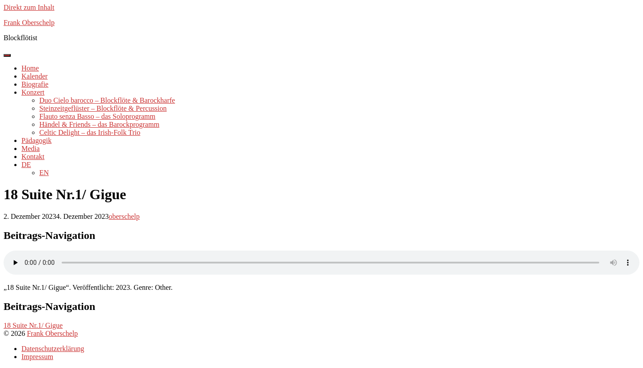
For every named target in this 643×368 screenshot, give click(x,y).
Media (30, 148)
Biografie (34, 84)
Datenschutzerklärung (52, 348)
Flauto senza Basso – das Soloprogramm (97, 116)
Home (30, 68)
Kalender (34, 76)
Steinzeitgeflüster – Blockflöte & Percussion (103, 108)
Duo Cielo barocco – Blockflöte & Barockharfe (107, 100)
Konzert (33, 92)
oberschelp (124, 216)
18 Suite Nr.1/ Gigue (33, 325)
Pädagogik (36, 140)
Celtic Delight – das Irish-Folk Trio (89, 132)
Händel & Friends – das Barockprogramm (99, 124)
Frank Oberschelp (52, 333)
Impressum (37, 356)
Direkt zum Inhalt (29, 7)
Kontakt (33, 156)
